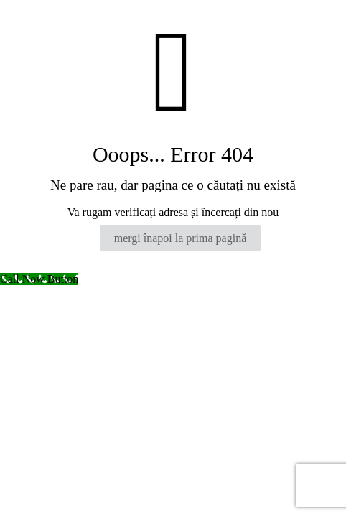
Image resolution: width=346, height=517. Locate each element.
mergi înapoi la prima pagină (180, 238)
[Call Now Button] (39, 279)
